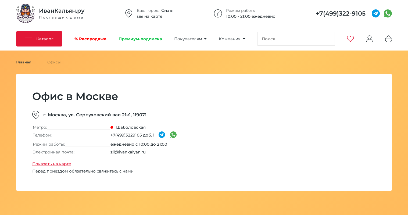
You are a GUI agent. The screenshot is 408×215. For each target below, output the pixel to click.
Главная (23, 62)
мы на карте (149, 16)
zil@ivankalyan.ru (128, 152)
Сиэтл (167, 10)
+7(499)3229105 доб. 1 (132, 135)
